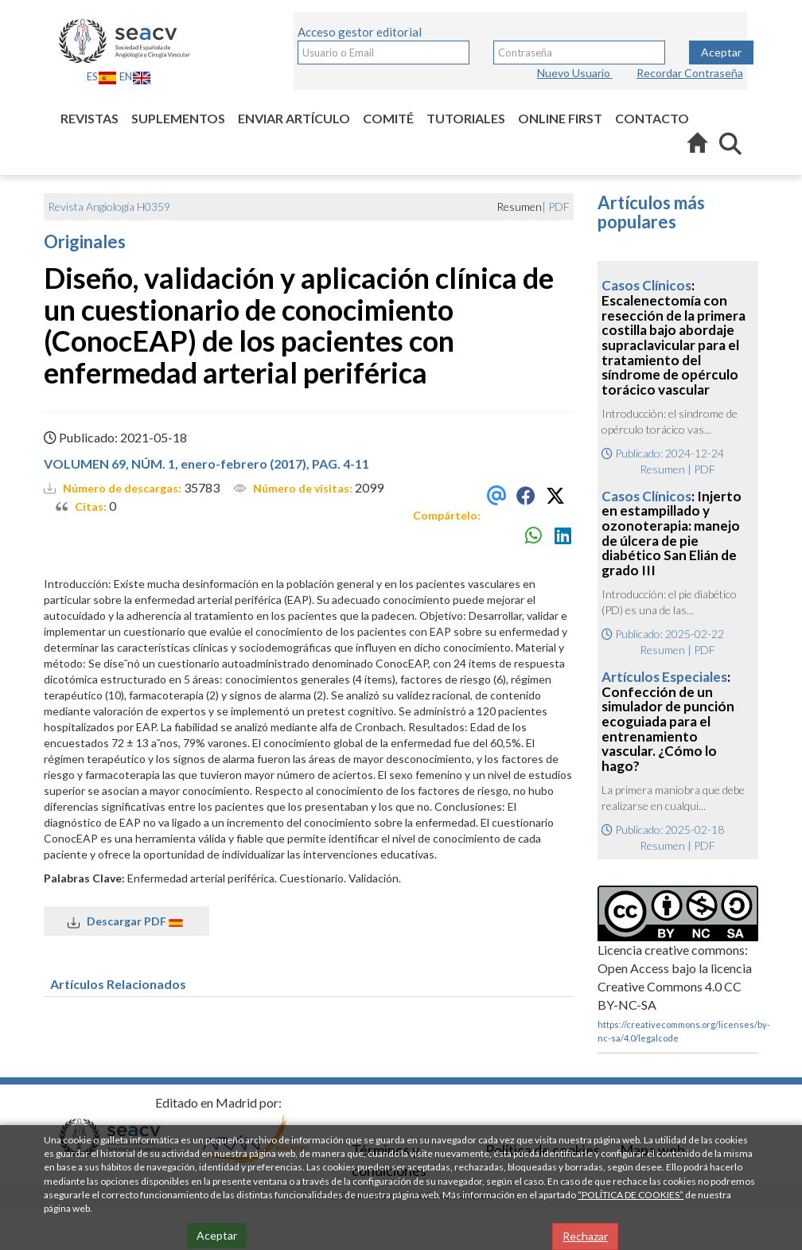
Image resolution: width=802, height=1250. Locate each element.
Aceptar (721, 52)
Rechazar (585, 1236)
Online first (560, 118)
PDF (559, 206)
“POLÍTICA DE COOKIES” (630, 1195)
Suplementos (178, 118)
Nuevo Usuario (575, 73)
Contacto (652, 118)
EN (135, 76)
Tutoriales (465, 118)
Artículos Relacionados (118, 983)
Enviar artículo (294, 118)
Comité (388, 118)
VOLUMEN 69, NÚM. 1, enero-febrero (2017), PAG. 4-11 (206, 463)
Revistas (89, 118)
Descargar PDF (126, 921)
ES (102, 76)
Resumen (662, 469)
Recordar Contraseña (690, 73)
